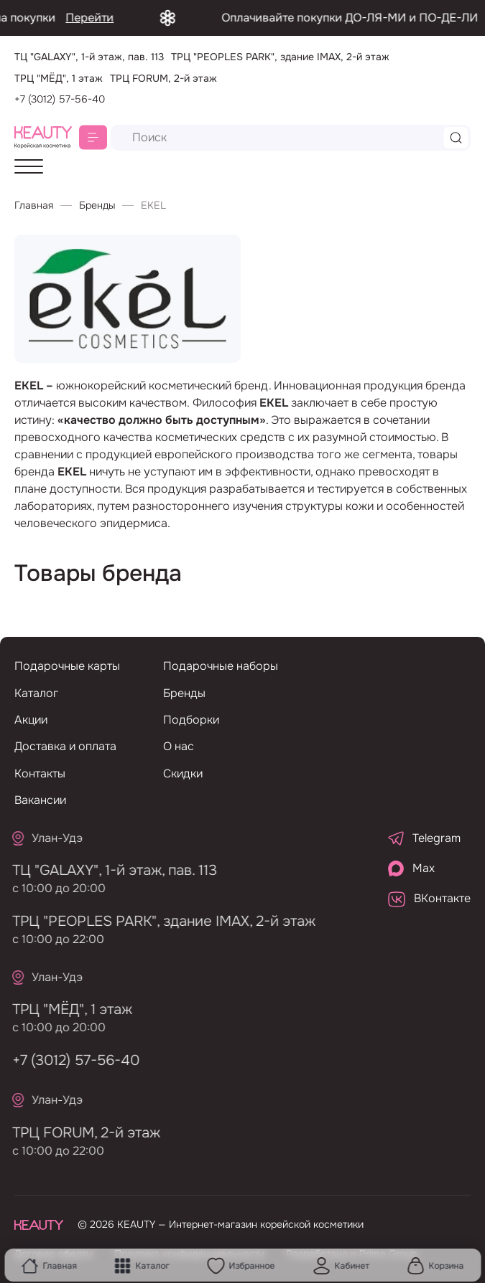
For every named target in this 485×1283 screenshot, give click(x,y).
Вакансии (40, 800)
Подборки (191, 719)
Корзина (435, 1265)
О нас (178, 746)
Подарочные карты (67, 665)
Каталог (142, 1265)
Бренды (97, 205)
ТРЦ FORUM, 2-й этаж (78, 1133)
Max (411, 868)
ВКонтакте (429, 898)
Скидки (183, 773)
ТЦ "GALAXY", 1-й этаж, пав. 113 (106, 870)
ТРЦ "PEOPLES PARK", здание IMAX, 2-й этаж (156, 921)
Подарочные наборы (220, 665)
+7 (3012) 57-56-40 (59, 99)
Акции (30, 719)
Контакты (39, 773)
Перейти (115, 17)
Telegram (424, 838)
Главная (48, 1265)
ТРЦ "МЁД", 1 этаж (64, 1009)
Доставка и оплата (65, 746)
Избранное (240, 1265)
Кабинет (341, 1265)
